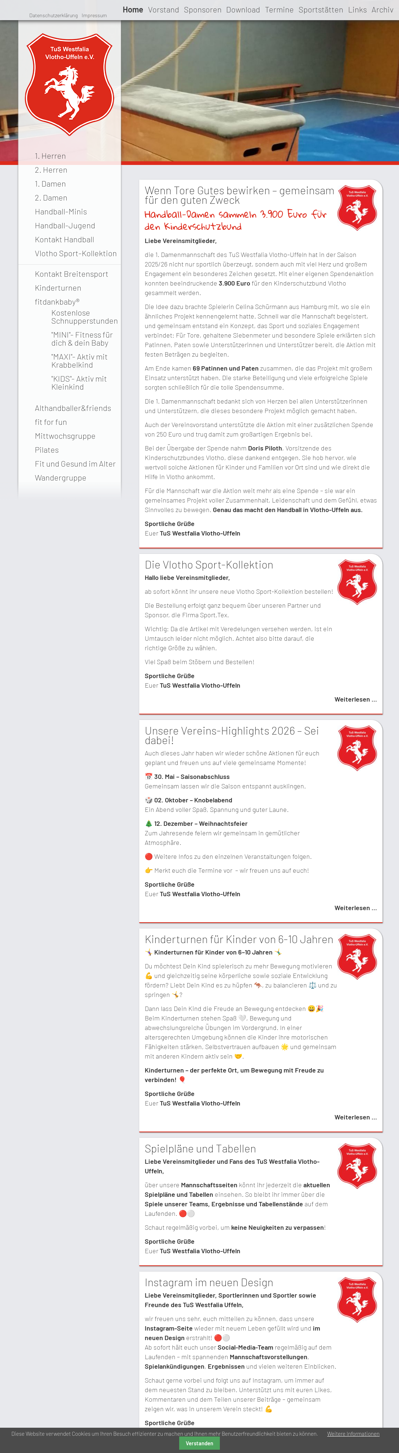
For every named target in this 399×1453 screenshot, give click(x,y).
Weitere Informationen (353, 1433)
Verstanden (199, 1443)
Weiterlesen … (356, 699)
